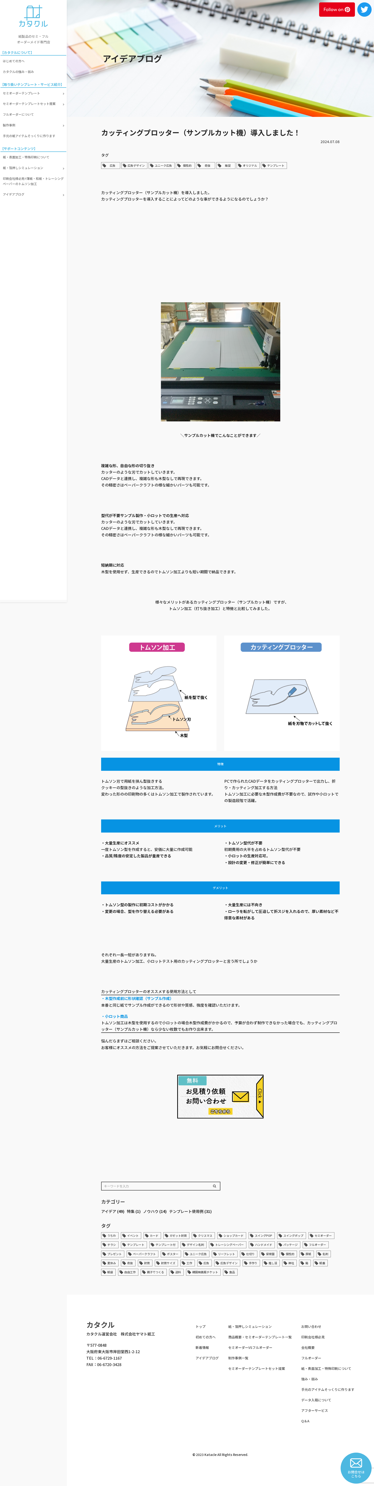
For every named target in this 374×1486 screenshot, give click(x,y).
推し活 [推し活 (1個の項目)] (273, 1263)
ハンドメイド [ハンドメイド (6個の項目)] (263, 1245)
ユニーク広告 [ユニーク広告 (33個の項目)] (198, 1254)
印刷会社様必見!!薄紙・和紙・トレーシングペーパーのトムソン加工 (33, 176)
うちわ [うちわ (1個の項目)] (111, 1235)
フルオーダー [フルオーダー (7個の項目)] (317, 1245)
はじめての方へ (15, 60)
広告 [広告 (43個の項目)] (206, 1263)
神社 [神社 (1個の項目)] (291, 1263)
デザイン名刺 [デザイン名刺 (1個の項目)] (195, 1245)
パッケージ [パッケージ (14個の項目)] (290, 1245)
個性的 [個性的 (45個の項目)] (290, 1254)
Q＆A (305, 1421)
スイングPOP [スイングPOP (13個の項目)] (263, 1235)
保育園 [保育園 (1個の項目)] (270, 1254)
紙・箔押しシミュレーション (24, 163)
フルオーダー (311, 1358)
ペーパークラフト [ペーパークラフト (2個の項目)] (144, 1254)
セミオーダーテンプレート (22, 91)
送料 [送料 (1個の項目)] (178, 1272)
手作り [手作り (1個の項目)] (253, 1263)
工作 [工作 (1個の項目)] (189, 1263)
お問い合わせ (311, 1326)
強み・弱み (309, 1379)
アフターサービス (314, 1410)
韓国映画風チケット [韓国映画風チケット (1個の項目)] (205, 1272)
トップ (201, 1326)
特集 (131, 1211)
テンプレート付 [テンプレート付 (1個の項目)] (166, 1245)
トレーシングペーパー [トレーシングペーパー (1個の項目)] (229, 1245)
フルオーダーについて (19, 111)
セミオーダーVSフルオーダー (250, 1347)
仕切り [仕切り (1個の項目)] (250, 1254)
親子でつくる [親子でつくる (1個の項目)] (155, 1272)
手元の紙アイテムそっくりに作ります (30, 132)
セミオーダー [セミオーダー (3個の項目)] (323, 1235)
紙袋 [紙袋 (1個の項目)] (110, 1272)
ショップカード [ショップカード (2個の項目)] (233, 1235)
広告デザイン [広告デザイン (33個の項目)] (229, 1263)
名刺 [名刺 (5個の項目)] (325, 1254)
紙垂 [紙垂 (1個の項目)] (322, 1263)
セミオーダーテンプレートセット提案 (30, 101)
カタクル (100, 1324)
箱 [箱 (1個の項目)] (306, 1263)
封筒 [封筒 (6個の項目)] (147, 1263)
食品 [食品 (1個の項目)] (232, 1272)
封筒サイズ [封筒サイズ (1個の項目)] (168, 1263)
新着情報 (202, 1347)
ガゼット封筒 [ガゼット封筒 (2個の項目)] (178, 1235)
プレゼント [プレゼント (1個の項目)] (114, 1254)
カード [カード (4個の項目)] (154, 1235)
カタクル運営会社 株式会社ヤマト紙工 (120, 1334)
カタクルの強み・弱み (19, 70)
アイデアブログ (14, 188)
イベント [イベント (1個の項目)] (133, 1235)
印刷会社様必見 (313, 1337)
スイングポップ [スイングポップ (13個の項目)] (293, 1235)
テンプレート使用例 (186, 1211)
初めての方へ (206, 1337)
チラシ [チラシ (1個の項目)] (111, 1245)
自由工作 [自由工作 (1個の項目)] (130, 1272)
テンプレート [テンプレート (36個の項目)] (135, 1245)
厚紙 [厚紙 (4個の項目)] (308, 1254)
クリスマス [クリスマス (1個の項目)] (205, 1235)
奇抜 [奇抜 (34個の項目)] (130, 1263)
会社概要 (308, 1347)
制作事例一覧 (238, 1358)
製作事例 (10, 122)
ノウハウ (150, 1211)
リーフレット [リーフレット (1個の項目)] (226, 1254)
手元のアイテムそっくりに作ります (327, 1389)
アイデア (108, 1211)
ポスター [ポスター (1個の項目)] (172, 1254)
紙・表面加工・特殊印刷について (27, 153)
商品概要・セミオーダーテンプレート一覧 (260, 1337)
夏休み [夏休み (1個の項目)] (111, 1263)
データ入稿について (316, 1400)
